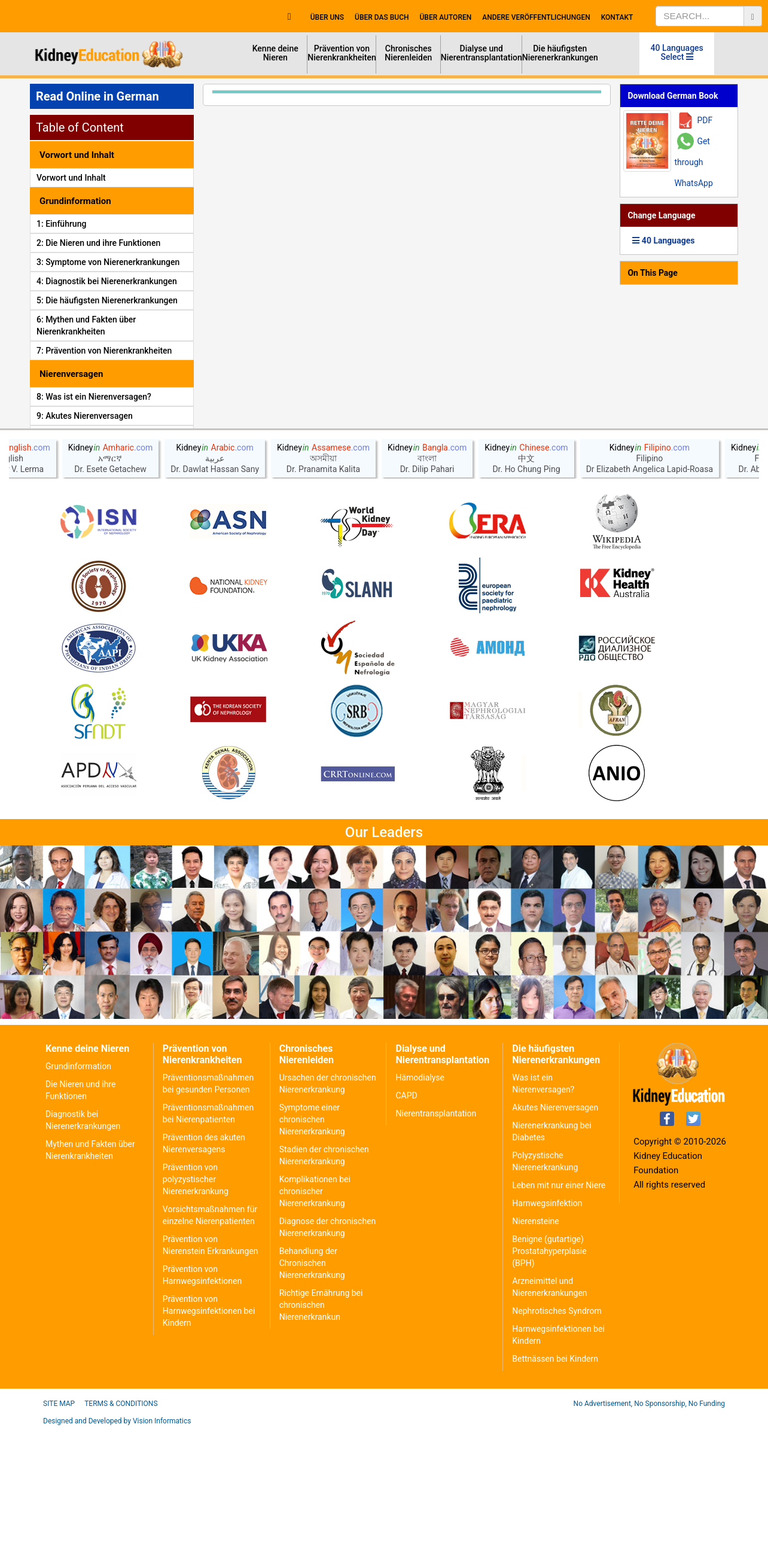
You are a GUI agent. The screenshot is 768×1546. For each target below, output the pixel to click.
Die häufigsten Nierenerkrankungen (560, 53)
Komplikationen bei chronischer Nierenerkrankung (315, 1307)
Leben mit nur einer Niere (558, 1301)
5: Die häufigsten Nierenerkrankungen (107, 300)
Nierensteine (535, 1337)
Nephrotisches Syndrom (556, 1427)
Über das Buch (382, 17)
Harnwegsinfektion (547, 1319)
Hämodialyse (419, 1193)
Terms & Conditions (120, 1519)
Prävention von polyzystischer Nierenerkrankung (195, 1295)
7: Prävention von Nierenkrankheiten (104, 350)
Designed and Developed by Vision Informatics (117, 1537)
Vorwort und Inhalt (71, 177)
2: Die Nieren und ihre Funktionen (98, 243)
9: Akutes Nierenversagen (84, 416)
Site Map (59, 1519)
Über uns (327, 17)
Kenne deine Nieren (275, 53)
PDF (704, 120)
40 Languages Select (677, 52)
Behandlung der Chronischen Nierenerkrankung (312, 1379)
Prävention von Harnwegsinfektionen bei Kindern (209, 1427)
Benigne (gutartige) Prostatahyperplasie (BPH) (549, 1367)
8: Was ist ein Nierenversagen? (93, 396)
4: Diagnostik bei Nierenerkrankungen (106, 281)
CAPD (406, 1211)
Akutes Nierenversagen (555, 1223)
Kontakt (617, 17)
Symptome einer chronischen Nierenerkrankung (312, 1235)
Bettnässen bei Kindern (555, 1475)
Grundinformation (78, 1182)
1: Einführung (61, 224)
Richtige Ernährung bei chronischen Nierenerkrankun (321, 1421)
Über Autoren (446, 17)
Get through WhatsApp (693, 162)
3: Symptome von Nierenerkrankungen (107, 262)
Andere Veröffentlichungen (536, 17)
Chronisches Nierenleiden (408, 53)
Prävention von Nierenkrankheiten (341, 53)
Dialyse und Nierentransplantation (481, 53)
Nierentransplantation (435, 1229)
